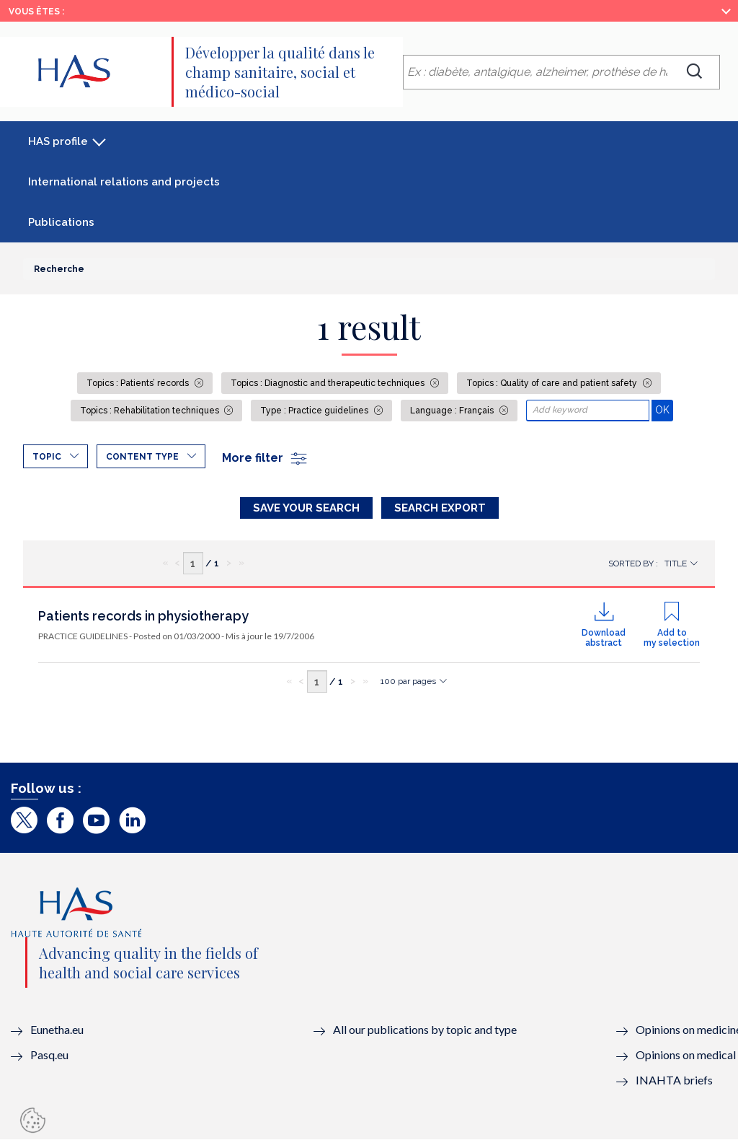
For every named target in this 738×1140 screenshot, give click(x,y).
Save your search (306, 507)
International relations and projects (124, 181)
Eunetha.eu (57, 1029)
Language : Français (453, 410)
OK (664, 409)
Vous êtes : (36, 11)
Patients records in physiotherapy (143, 615)
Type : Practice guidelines (315, 410)
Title (675, 563)
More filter (265, 458)
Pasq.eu (49, 1054)
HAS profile (58, 141)
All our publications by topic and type (425, 1029)
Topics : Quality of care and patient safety (552, 383)
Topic (46, 457)
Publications (61, 222)
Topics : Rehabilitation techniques (150, 410)
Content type (142, 457)
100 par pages (408, 681)
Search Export (440, 507)
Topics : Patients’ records (138, 383)
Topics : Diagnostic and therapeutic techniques (329, 383)
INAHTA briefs (674, 1080)
